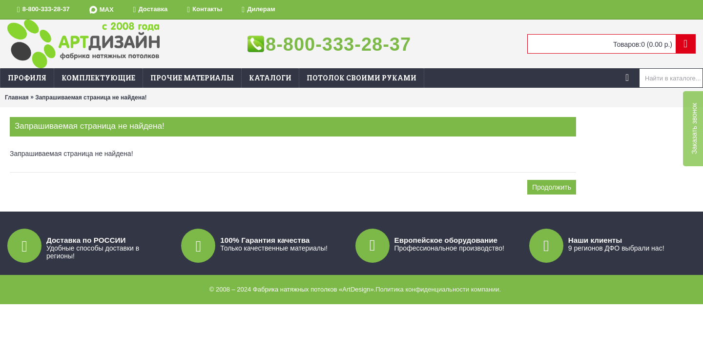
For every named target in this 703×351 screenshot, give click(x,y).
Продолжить (551, 187)
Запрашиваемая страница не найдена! (90, 97)
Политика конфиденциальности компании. (438, 289)
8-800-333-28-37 (338, 44)
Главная (17, 97)
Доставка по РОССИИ (85, 240)
